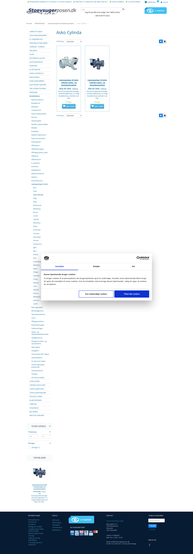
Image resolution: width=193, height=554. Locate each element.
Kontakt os (32, 524)
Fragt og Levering (34, 538)
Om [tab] (133, 266)
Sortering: (60, 41)
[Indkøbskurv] (152, 2)
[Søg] (123, 9)
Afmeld (152, 529)
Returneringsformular (35, 533)
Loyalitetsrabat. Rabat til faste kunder (36, 530)
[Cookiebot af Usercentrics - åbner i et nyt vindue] (138, 258)
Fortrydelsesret (33, 520)
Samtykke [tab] (59, 266)
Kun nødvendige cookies (96, 294)
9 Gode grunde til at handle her (35, 544)
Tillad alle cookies (132, 294)
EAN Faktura (32, 540)
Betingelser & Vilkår (35, 527)
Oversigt (31, 536)
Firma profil (32, 522)
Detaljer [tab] (96, 266)
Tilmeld (152, 526)
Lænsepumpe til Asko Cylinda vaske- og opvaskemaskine (39, 487)
